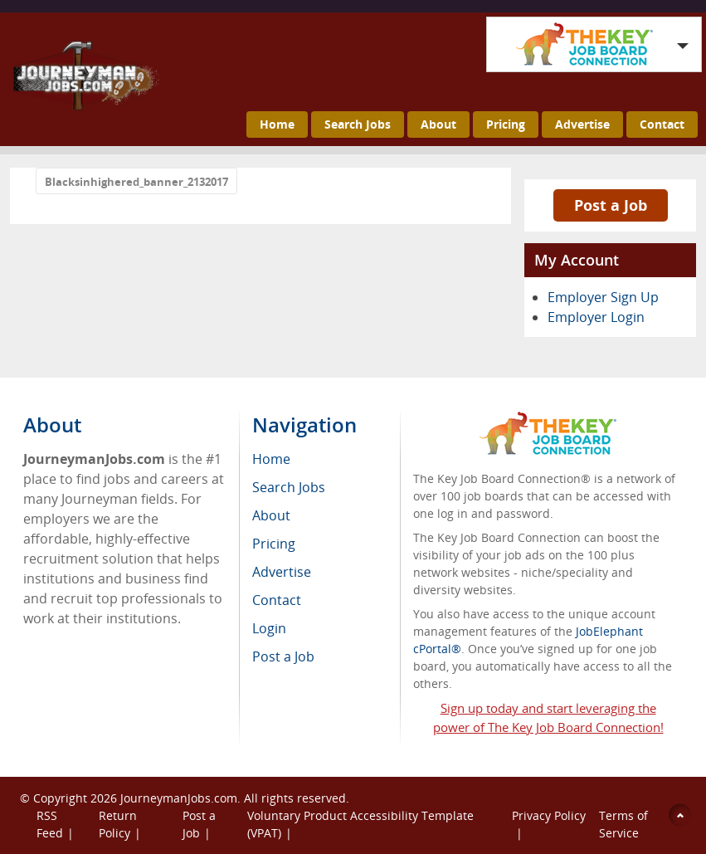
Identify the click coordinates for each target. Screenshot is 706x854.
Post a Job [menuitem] (283, 656)
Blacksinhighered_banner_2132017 (136, 181)
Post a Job (610, 205)
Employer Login (596, 317)
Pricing (505, 124)
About (438, 124)
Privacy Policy (549, 815)
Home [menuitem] (271, 459)
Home (277, 124)
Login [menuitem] (269, 628)
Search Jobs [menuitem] (288, 487)
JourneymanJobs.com (178, 798)
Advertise (582, 124)
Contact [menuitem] (276, 600)
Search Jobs (357, 124)
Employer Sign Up (603, 297)
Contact (662, 124)
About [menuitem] (271, 515)
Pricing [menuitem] (273, 543)
